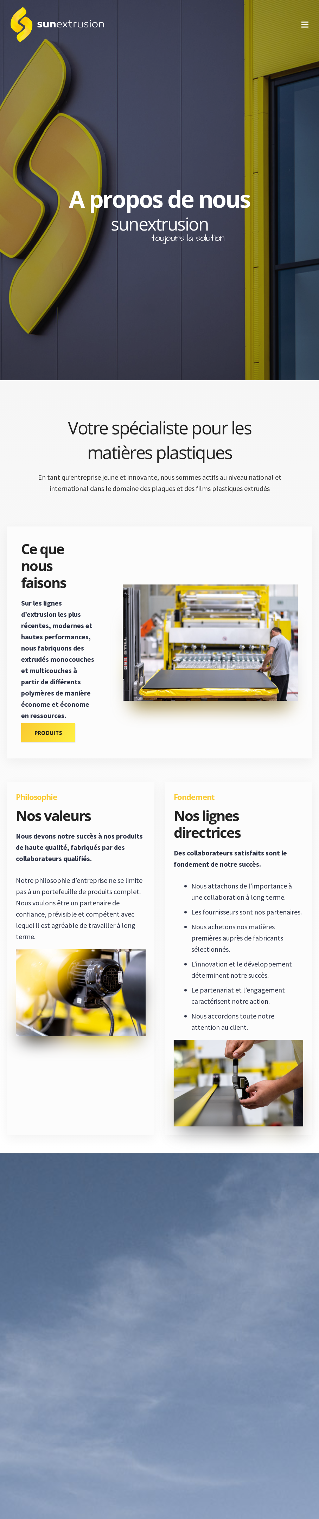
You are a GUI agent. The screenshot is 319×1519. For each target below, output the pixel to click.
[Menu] (305, 24)
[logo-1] (57, 24)
